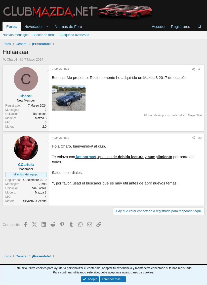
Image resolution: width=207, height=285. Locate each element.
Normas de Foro (68, 26)
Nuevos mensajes (15, 35)
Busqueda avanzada (74, 35)
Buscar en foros (43, 35)
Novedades (34, 26)
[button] (47, 26)
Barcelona (40, 114)
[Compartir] (193, 69)
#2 (200, 138)
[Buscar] (199, 26)
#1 (200, 69)
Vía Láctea (39, 188)
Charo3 (12, 59)
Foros (11, 26)
